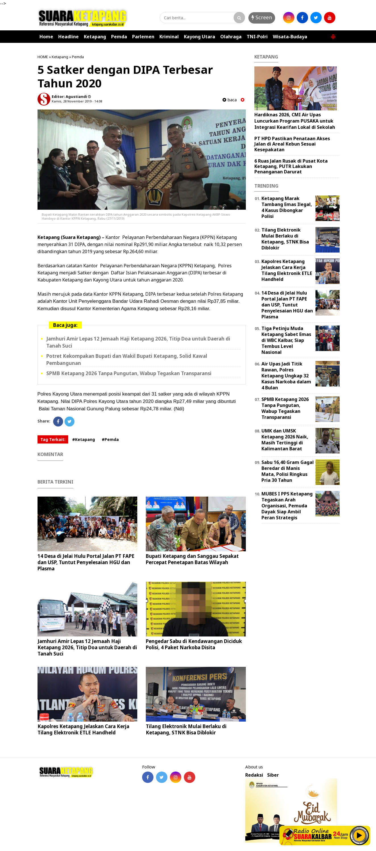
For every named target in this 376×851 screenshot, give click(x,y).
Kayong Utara (199, 36)
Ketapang (95, 36)
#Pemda (110, 439)
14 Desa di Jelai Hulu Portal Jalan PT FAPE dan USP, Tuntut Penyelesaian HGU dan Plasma (86, 562)
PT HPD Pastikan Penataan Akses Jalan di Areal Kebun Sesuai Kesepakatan (292, 143)
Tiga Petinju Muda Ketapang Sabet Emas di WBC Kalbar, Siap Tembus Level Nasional (286, 340)
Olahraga (231, 36)
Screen (262, 17)
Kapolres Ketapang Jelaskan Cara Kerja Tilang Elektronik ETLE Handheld (83, 729)
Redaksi (254, 775)
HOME (43, 56)
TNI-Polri (257, 36)
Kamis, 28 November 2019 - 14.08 (77, 101)
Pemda (119, 36)
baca (230, 99)
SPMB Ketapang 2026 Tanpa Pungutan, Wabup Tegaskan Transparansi (128, 373)
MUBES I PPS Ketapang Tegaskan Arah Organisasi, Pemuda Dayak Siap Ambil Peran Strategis (287, 505)
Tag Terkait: (52, 439)
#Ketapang (83, 439)
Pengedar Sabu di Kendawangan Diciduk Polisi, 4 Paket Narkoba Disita (194, 644)
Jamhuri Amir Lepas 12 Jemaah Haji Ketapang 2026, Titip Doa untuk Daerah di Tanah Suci (87, 647)
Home (46, 36)
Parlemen (143, 36)
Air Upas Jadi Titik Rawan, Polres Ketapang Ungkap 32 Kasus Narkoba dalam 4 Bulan (286, 375)
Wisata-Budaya (290, 36)
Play (359, 835)
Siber (273, 775)
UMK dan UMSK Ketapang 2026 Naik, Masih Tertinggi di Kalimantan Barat (284, 439)
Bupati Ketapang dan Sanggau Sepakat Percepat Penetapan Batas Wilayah (192, 559)
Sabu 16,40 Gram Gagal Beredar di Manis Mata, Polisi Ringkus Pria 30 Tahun (287, 471)
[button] (333, 34)
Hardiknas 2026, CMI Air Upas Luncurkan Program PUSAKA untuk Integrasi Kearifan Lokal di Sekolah (294, 121)
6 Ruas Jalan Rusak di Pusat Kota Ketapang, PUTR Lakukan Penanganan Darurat (291, 166)
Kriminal (169, 36)
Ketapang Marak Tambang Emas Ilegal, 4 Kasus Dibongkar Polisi (286, 207)
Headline (68, 36)
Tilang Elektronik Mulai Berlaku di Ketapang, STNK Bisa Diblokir (186, 729)
